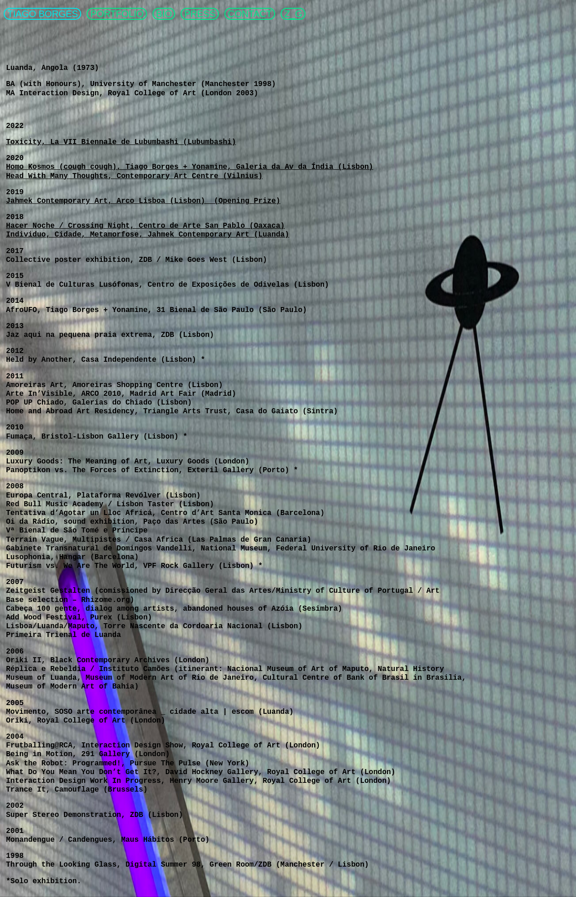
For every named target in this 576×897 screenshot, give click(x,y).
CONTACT (250, 14)
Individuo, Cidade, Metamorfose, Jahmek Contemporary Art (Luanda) (147, 235)
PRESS (200, 14)
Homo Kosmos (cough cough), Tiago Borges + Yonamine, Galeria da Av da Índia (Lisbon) (189, 167)
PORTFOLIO (116, 14)
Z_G (293, 14)
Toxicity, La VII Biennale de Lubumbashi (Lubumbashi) (121, 142)
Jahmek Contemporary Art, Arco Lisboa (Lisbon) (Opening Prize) (143, 201)
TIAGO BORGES (42, 14)
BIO (164, 14)
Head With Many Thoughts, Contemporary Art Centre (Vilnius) (134, 176)
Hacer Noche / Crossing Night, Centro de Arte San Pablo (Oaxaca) (145, 226)
